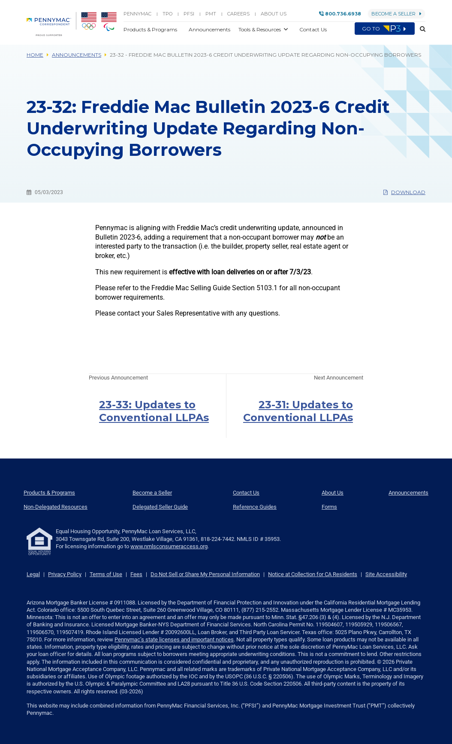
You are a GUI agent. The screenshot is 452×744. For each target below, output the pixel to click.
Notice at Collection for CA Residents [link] (312, 574)
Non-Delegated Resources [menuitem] (55, 507)
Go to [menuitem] (384, 28)
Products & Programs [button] (151, 29)
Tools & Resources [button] (260, 29)
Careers (238, 14)
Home (35, 55)
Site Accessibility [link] (386, 574)
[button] (420, 29)
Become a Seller (396, 14)
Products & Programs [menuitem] (49, 492)
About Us (273, 14)
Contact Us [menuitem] (246, 492)
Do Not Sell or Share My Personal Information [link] (205, 574)
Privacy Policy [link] (64, 574)
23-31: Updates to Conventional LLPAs (298, 411)
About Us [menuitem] (333, 492)
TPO (167, 14)
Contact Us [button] (313, 29)
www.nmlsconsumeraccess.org (169, 546)
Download (404, 192)
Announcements (76, 55)
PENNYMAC (137, 14)
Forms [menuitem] (329, 507)
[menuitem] (51, 24)
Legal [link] (33, 574)
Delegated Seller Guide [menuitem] (160, 507)
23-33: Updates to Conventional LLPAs (154, 411)
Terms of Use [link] (106, 574)
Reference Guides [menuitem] (255, 507)
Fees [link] (136, 574)
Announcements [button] (210, 29)
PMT (210, 14)
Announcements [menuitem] (408, 492)
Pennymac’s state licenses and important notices (174, 639)
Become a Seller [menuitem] (152, 492)
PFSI (189, 14)
